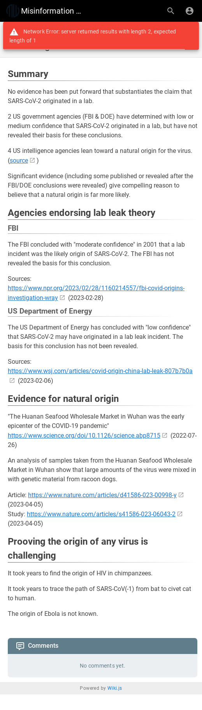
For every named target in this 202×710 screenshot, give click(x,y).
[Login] (189, 11)
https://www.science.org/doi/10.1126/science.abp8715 (84, 435)
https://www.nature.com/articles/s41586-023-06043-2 (101, 514)
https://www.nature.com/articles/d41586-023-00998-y (102, 495)
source (19, 160)
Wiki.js (114, 688)
